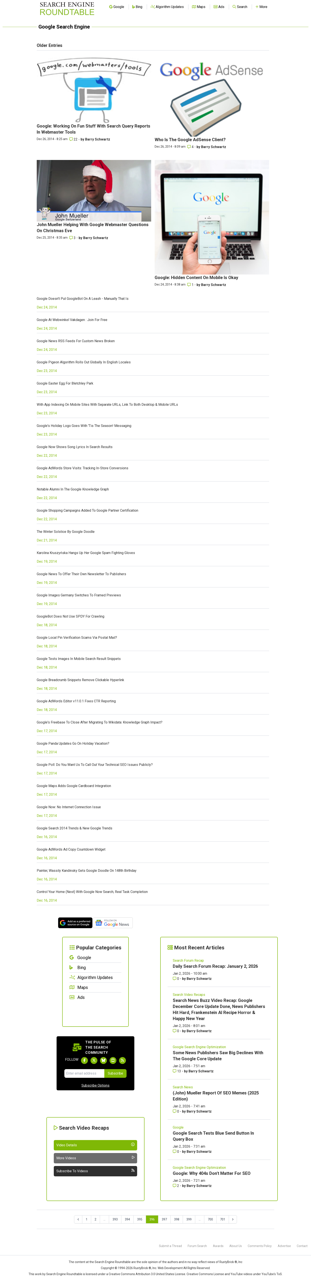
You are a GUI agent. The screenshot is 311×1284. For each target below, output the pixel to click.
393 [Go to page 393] (115, 1219)
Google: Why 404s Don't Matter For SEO (212, 1173)
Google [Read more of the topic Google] (178, 1127)
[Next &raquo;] (233, 1219)
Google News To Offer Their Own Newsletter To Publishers (81, 574)
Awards (218, 1246)
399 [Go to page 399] (189, 1219)
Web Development (170, 1268)
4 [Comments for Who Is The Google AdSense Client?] (190, 147)
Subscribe (115, 1073)
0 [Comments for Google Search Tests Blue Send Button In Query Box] (176, 1152)
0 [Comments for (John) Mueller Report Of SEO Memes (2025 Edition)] (176, 1111)
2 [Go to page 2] (95, 1219)
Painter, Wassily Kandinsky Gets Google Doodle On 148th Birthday (86, 871)
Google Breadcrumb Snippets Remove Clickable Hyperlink (80, 680)
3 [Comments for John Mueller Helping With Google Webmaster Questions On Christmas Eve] (72, 238)
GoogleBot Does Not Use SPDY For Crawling (70, 616)
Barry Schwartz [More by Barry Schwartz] (97, 139)
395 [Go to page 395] (139, 1219)
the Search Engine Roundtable (110, 1262)
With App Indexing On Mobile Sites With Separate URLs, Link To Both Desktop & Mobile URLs (107, 404)
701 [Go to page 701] (222, 1219)
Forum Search (197, 1246)
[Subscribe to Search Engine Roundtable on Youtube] (112, 1060)
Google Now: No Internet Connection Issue (69, 807)
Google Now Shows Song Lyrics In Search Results (75, 447)
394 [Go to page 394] (127, 1219)
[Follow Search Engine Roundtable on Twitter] (93, 1060)
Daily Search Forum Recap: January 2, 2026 (215, 966)
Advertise (284, 1246)
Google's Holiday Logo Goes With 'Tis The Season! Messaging (84, 426)
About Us (235, 1246)
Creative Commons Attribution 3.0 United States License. (147, 1274)
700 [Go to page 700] (210, 1219)
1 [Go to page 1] (86, 1219)
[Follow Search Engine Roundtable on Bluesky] (103, 1060)
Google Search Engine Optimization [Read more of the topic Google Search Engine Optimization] (199, 1047)
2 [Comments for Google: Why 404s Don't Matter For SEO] (176, 1186)
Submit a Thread (170, 1246)
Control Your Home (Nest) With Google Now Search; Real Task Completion (92, 892)
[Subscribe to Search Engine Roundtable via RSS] (122, 1060)
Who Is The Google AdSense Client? (190, 139)
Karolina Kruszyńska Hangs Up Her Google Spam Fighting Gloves (86, 553)
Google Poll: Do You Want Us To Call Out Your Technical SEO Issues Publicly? (95, 765)
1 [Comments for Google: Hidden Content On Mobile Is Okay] (190, 285)
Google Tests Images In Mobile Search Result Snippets (79, 659)
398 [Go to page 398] (176, 1219)
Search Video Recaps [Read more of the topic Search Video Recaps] (189, 995)
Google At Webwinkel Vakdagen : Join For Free (72, 320)
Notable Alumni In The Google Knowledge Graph (73, 489)
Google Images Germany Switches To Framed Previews (79, 595)
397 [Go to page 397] (164, 1219)
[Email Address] (84, 1073)
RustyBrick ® (142, 1268)
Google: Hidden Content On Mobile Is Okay (196, 277)
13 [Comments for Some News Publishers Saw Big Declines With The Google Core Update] (177, 1071)
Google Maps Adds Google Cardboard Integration (74, 786)
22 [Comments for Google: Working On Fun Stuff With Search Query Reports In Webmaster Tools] (73, 139)
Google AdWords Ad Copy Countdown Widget (71, 849)
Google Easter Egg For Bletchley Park (65, 383)
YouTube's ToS (272, 1274)
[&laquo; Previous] (78, 1219)
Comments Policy (260, 1246)
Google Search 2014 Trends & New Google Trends (74, 828)
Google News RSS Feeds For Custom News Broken (76, 341)
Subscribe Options (95, 1085)
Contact (302, 1246)
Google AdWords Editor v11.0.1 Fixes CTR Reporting (76, 701)
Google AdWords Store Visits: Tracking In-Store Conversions (82, 468)
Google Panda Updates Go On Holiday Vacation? (73, 743)
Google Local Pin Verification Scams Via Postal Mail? (77, 638)
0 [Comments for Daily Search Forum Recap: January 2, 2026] (176, 979)
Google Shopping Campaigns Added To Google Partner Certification (87, 510)
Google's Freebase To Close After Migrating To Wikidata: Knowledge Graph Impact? (99, 722)
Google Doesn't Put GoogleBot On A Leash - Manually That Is (83, 299)
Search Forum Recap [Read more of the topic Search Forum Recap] (188, 960)
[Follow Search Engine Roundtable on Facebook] (84, 1060)
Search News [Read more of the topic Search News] (183, 1087)
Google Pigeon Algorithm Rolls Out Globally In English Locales (84, 362)
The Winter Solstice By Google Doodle (66, 532)
